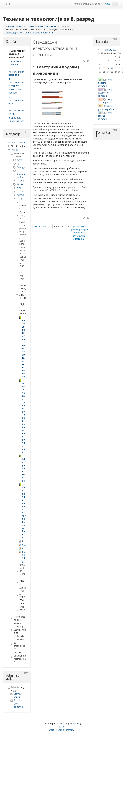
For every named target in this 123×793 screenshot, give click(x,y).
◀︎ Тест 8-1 (40, 226)
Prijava (107, 3)
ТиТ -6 (20, 191)
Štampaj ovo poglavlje (16, 703)
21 (112, 68)
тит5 (19, 187)
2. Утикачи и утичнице (14, 63)
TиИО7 (20, 195)
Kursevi (14, 149)
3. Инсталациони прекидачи (16, 71)
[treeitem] (17, 142)
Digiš (8, 4)
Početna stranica (16, 142)
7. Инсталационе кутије (16, 110)
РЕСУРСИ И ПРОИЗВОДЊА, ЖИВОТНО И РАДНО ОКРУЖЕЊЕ (38, 29)
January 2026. (111, 49)
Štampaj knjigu (16, 695)
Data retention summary (61, 729)
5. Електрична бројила (15, 91)
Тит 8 (19, 198)
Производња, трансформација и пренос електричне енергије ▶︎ (79, 232)
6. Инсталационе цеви (16, 100)
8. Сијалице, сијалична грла (16, 119)
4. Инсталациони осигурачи (16, 82)
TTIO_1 (20, 180)
